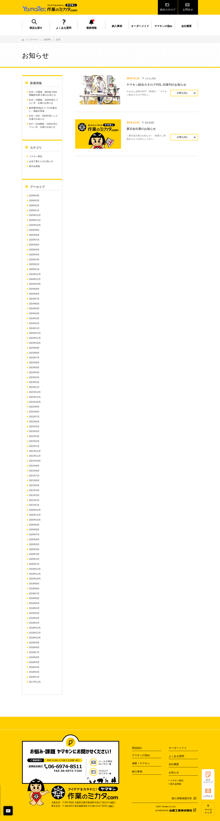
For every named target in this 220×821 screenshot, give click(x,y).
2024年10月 (35, 284)
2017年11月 (35, 682)
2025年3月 (34, 259)
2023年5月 (34, 367)
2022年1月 (34, 446)
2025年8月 (34, 235)
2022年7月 (34, 416)
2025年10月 (35, 225)
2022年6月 (34, 421)
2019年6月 (34, 598)
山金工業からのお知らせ (41, 161)
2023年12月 (35, 333)
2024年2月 (34, 323)
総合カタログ (167, 9)
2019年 (47, 39)
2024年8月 (34, 294)
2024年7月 (34, 298)
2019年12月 (35, 569)
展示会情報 (34, 166)
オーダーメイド (140, 26)
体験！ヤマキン (141, 763)
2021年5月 (34, 485)
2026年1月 (34, 210)
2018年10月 (35, 637)
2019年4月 (34, 608)
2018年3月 (34, 672)
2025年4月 (34, 254)
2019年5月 (34, 603)
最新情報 (91, 27)
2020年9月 (34, 525)
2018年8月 (34, 647)
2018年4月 (34, 667)
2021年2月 (34, 500)
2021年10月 (35, 461)
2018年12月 (35, 628)
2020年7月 (34, 534)
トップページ (31, 39)
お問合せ (188, 9)
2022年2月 (34, 441)
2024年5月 (34, 308)
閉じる (8, 810)
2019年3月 (34, 613)
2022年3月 (34, 436)
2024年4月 (34, 313)
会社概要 (186, 26)
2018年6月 (34, 657)
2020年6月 (34, 539)
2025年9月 (34, 230)
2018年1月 (34, 677)
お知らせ (174, 772)
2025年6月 (34, 244)
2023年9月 (34, 348)
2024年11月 (35, 279)
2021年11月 (35, 456)
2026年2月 (34, 205)
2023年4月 (34, 372)
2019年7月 (34, 593)
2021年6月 (34, 480)
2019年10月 (35, 578)
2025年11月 (35, 220)
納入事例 (117, 26)
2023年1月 (34, 387)
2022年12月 (35, 392)
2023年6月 (34, 362)
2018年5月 (34, 662)
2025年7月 (34, 239)
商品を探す (36, 27)
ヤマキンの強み (163, 26)
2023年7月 (34, 357)
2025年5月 (34, 249)
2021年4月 (34, 490)
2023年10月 (35, 343)
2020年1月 (34, 564)
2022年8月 (34, 411)
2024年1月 (34, 328)
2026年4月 (34, 195)
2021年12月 (35, 451)
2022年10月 (35, 402)
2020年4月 (34, 549)
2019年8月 (34, 588)
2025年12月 (35, 215)
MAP (112, 802)
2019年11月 (35, 574)
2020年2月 (34, 559)
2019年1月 (34, 623)
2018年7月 (34, 652)
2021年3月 (34, 495)
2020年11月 (35, 515)
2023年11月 (35, 338)
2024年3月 (34, 318)
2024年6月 (34, 303)
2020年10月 (35, 520)
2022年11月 (35, 397)
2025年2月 (34, 264)
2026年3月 (34, 200)
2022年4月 (34, 431)
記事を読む (182, 93)
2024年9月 (34, 289)
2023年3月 (34, 377)
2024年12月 (35, 274)
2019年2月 (34, 618)
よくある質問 (63, 27)
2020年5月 (34, 544)
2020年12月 (35, 510)
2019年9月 (34, 583)
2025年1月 (34, 269)
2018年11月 (35, 632)
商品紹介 (137, 747)
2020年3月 (34, 554)
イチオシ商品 (35, 156)
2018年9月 (34, 642)
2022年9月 (34, 406)
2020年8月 (34, 529)
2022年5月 (34, 426)
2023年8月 (34, 353)
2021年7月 (34, 475)
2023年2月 (34, 382)
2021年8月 (34, 470)
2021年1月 (34, 505)
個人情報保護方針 (182, 798)
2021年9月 (34, 465)
